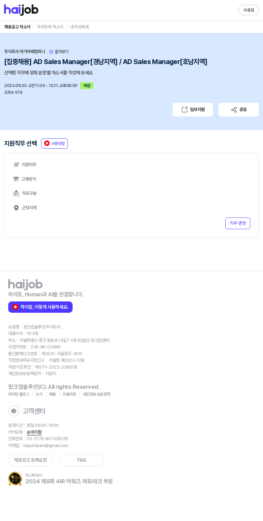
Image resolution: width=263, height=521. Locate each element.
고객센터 (26, 411)
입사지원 (192, 109)
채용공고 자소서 (17, 27)
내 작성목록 (79, 27)
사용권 (248, 10)
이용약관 (69, 394)
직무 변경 (238, 223)
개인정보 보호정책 (96, 394)
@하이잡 (34, 432)
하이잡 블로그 (18, 394)
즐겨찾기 (58, 51)
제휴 (52, 394)
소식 (39, 394)
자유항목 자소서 (50, 27)
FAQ (81, 460)
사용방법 (54, 143)
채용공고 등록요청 (30, 460)
